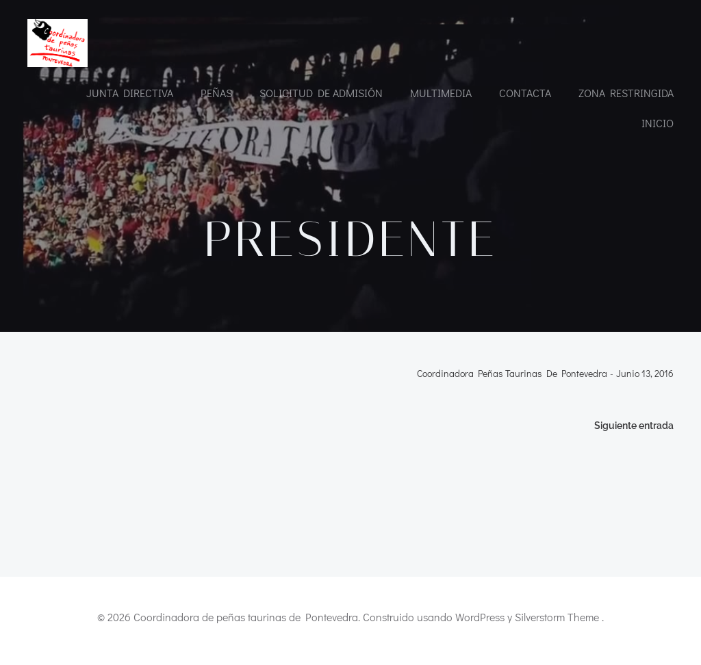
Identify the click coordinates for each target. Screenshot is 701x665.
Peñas (216, 93)
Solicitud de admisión (321, 93)
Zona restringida (626, 93)
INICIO (657, 123)
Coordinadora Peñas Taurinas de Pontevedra (512, 374)
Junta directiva (129, 93)
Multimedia (441, 93)
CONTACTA (525, 93)
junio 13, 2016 (645, 374)
